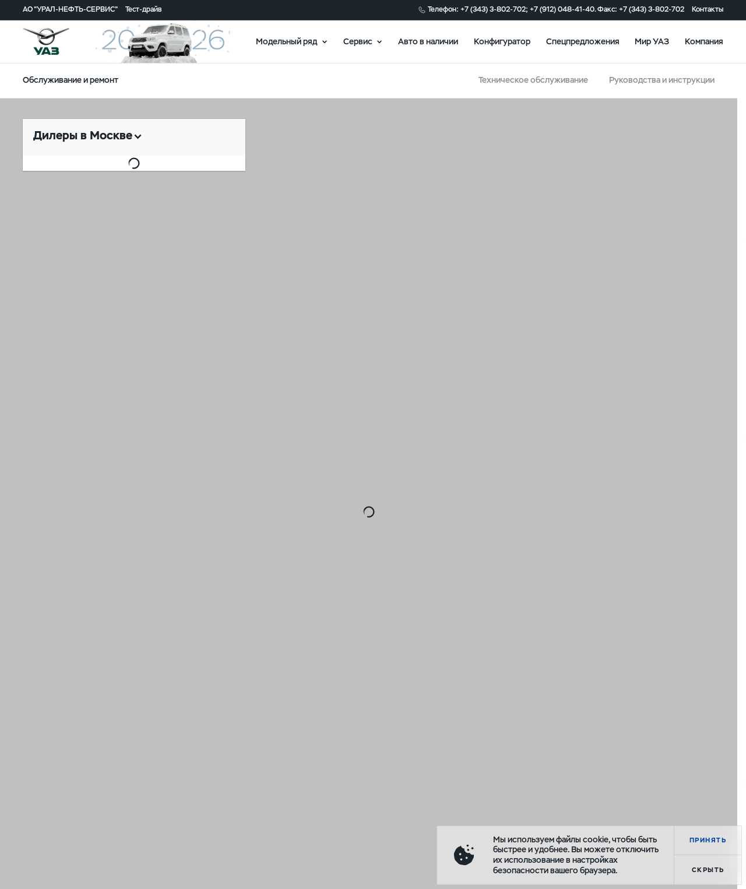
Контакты (707, 9)
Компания (704, 41)
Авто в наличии (428, 41)
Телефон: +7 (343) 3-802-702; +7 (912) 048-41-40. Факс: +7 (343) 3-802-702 (556, 9)
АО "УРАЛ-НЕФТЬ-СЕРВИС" (70, 9)
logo (59, 41)
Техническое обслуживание (533, 80)
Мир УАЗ (652, 41)
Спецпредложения (583, 41)
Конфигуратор (502, 41)
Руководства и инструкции (662, 80)
